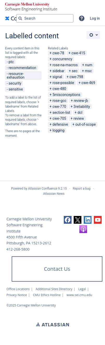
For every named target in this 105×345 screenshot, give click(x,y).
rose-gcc (59, 101)
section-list (61, 112)
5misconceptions (66, 95)
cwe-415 (78, 53)
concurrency (62, 59)
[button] (81, 18)
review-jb (81, 101)
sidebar (58, 71)
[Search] (20, 18)
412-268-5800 (18, 249)
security (15, 83)
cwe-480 (59, 89)
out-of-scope (85, 124)
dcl (80, 112)
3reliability (82, 106)
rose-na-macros (65, 65)
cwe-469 (88, 83)
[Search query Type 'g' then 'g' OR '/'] (44, 18)
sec (75, 71)
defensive (60, 124)
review (79, 118)
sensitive (16, 89)
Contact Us (57, 268)
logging (58, 130)
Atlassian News (54, 194)
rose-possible (63, 83)
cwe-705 (59, 118)
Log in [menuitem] (95, 18)
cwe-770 (59, 106)
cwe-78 (58, 53)
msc (88, 71)
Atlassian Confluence (42, 188)
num (88, 65)
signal (57, 77)
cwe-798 (76, 77)
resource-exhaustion (15, 75)
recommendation (22, 68)
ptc (11, 62)
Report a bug (81, 188)
